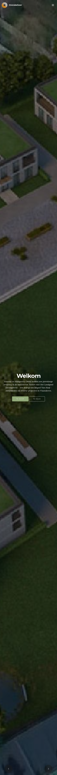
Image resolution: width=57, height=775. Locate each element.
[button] (9, 769)
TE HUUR (37, 399)
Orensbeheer (15, 5)
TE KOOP (20, 399)
